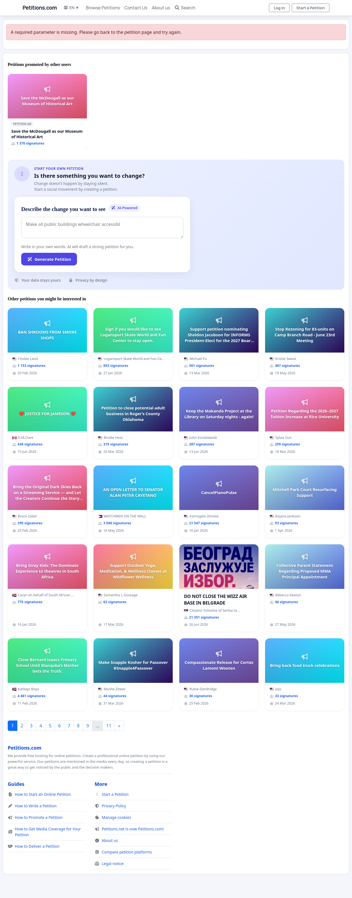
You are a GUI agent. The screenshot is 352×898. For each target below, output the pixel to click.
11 (108, 726)
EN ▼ (71, 7)
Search (184, 8)
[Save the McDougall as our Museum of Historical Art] (47, 112)
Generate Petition (49, 259)
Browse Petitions (103, 8)
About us (161, 8)
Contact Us (135, 8)
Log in (279, 7)
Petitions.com (40, 7)
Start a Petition (310, 7)
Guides (16, 784)
